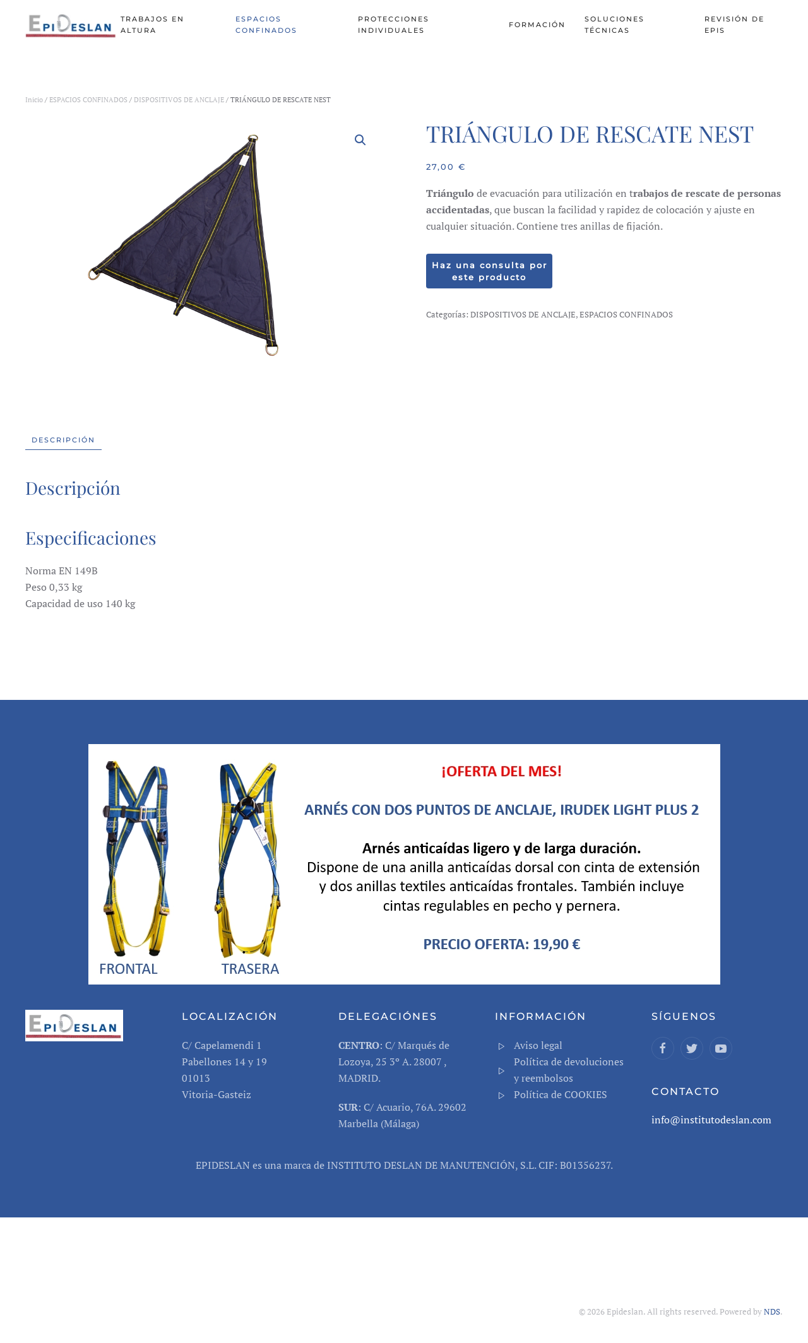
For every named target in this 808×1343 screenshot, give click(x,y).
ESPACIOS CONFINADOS (88, 99)
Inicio (34, 99)
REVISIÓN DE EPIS (734, 25)
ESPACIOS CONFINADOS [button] (266, 25)
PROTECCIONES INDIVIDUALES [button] (393, 25)
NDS (772, 1311)
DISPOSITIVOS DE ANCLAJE (179, 99)
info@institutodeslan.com (711, 1120)
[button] (360, 140)
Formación (537, 24)
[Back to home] (73, 25)
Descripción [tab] (63, 439)
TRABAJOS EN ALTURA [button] (152, 25)
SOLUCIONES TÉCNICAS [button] (615, 25)
